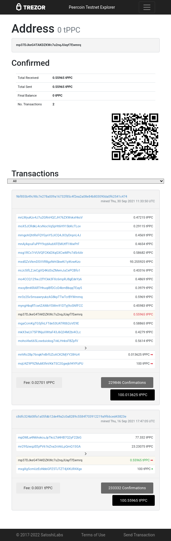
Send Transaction (139, 535)
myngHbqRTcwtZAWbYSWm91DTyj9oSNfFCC (50, 306)
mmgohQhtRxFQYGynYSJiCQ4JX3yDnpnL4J (49, 235)
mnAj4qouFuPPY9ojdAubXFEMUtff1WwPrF (49, 244)
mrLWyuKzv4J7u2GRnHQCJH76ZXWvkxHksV (50, 217)
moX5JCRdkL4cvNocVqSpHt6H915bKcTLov (49, 226)
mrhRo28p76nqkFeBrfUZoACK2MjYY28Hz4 (49, 354)
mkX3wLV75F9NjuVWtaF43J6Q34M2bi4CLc (49, 332)
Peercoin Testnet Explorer (92, 7)
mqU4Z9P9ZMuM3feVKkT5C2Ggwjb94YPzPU (50, 364)
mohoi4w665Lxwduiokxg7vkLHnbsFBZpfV (48, 341)
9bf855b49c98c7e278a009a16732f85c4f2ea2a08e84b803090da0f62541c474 (71, 196)
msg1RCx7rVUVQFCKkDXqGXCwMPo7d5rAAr (50, 253)
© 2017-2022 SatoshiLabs (39, 535)
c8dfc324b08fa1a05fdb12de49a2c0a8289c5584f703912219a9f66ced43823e (71, 416)
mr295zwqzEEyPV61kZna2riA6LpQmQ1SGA (49, 446)
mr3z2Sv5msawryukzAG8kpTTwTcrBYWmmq (50, 297)
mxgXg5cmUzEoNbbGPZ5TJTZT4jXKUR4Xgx (50, 469)
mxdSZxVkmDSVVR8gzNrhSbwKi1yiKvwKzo (49, 262)
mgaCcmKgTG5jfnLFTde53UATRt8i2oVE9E (48, 323)
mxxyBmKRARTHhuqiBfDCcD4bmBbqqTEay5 (50, 288)
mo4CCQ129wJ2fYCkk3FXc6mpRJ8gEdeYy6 (50, 279)
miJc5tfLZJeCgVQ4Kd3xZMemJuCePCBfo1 (49, 270)
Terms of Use (93, 535)
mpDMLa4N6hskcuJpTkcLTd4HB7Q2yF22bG (50, 437)
